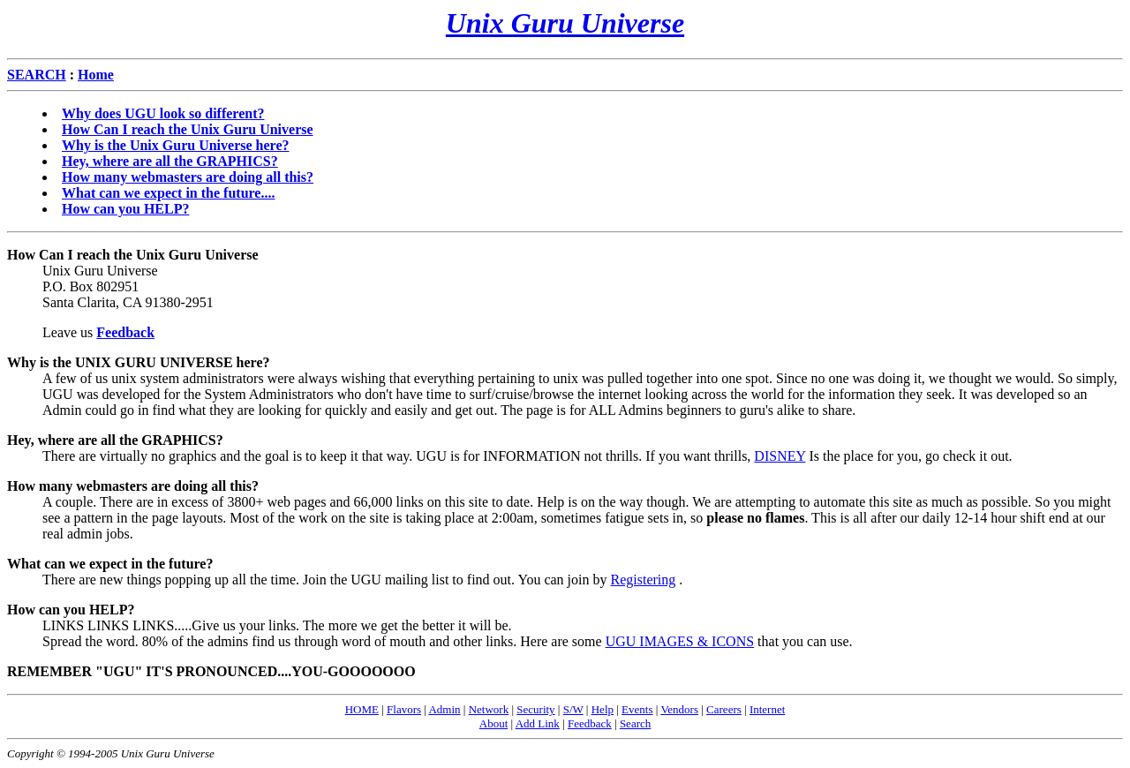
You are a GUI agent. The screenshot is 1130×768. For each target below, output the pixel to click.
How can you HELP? (125, 208)
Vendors (679, 709)
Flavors (404, 709)
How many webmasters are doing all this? (187, 176)
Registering (642, 579)
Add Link (538, 723)
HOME (362, 709)
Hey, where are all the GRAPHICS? (170, 161)
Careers (724, 709)
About (493, 723)
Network (489, 709)
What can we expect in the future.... (168, 192)
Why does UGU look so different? (163, 113)
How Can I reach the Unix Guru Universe (187, 129)
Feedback (590, 723)
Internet (767, 709)
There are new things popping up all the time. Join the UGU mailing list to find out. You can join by (326, 579)
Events (637, 709)
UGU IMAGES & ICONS (680, 641)
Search (635, 723)
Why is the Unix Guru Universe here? (175, 145)
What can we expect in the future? (110, 563)
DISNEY (779, 455)
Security (535, 709)
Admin (444, 709)
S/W (573, 709)
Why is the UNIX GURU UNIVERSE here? (138, 362)
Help (602, 709)
